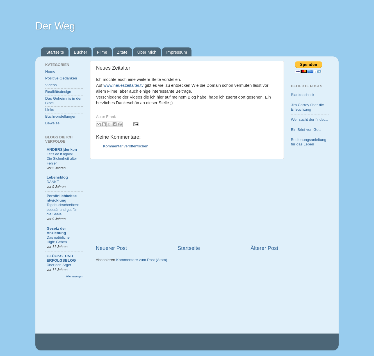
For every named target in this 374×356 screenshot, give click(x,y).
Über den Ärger (59, 265)
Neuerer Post (111, 248)
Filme (102, 52)
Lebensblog (57, 177)
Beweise (52, 123)
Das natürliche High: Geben (58, 239)
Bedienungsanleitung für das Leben (308, 142)
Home (50, 71)
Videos (51, 85)
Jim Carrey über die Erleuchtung (307, 107)
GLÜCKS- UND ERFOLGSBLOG (61, 258)
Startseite (55, 52)
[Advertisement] (187, 202)
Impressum (176, 52)
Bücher (80, 52)
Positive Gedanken (61, 78)
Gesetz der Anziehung (56, 230)
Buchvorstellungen (60, 116)
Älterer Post (264, 248)
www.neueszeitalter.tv (123, 85)
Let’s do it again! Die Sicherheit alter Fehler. (62, 158)
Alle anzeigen (74, 276)
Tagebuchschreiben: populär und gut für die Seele (63, 209)
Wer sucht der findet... (309, 119)
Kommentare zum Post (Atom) (141, 260)
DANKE (53, 182)
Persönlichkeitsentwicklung (62, 198)
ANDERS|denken (62, 149)
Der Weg (55, 26)
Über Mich (146, 52)
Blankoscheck (302, 95)
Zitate (122, 52)
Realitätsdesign (58, 92)
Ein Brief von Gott (306, 129)
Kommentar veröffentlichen (125, 146)
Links (49, 110)
